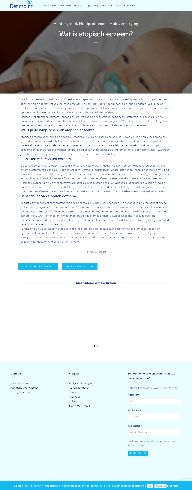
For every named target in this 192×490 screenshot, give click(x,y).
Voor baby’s (65, 5)
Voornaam (134, 395)
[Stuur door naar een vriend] (96, 252)
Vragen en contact (103, 5)
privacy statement (150, 441)
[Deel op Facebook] (87, 252)
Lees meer (172, 485)
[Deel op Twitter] (91, 252)
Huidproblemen (93, 23)
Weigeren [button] (160, 486)
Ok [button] (150, 486)
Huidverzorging (124, 23)
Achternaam (134, 410)
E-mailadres (135, 426)
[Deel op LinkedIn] (104, 252)
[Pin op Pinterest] (100, 252)
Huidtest (78, 5)
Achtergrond (65, 23)
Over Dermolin (125, 5)
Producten (50, 5)
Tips (88, 5)
